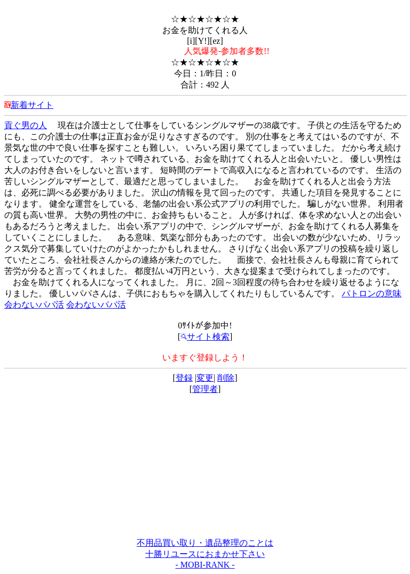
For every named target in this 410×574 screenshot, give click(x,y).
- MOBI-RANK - (204, 564)
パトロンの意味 (371, 293)
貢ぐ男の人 (25, 125)
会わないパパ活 (34, 304)
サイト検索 (205, 336)
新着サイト (32, 104)
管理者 (205, 389)
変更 (205, 377)
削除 (225, 377)
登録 (184, 377)
